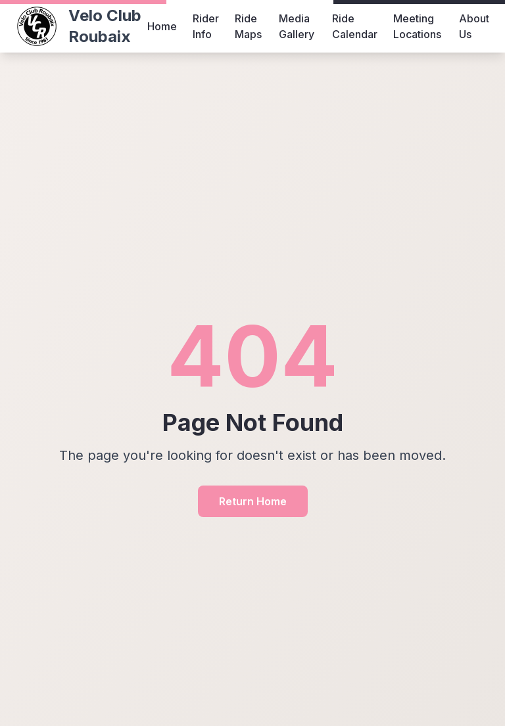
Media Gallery (296, 26)
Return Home (253, 501)
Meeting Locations (417, 26)
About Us (474, 26)
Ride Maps (248, 26)
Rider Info (206, 26)
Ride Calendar (354, 26)
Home (162, 26)
